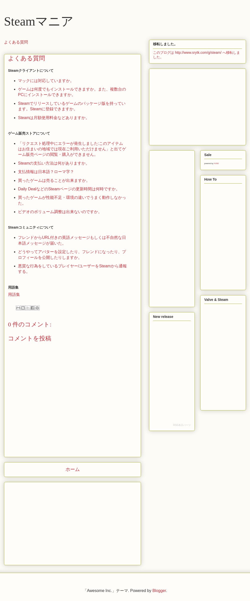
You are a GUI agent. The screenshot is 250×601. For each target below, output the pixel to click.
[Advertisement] (72, 524)
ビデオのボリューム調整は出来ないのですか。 (60, 212)
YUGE (216, 163)
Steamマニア (39, 21)
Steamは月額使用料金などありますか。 (54, 118)
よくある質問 (16, 42)
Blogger (159, 590)
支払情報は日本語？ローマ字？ (46, 172)
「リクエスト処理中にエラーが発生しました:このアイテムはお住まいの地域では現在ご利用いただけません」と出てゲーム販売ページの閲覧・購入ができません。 (72, 149)
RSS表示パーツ (182, 425)
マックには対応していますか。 (46, 81)
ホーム (73, 469)
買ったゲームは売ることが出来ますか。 (54, 180)
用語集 (14, 294)
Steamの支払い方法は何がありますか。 (54, 163)
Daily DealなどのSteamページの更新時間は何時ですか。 (69, 189)
